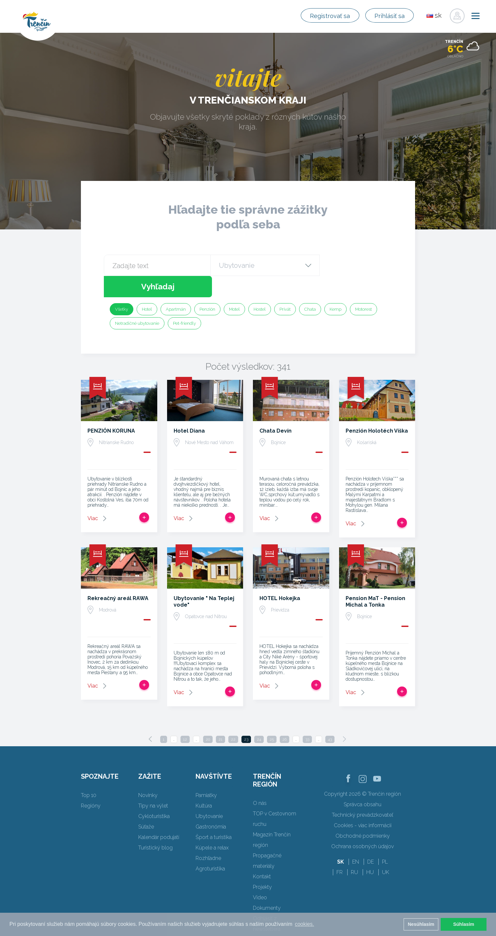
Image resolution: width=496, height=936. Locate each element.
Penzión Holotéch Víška (377, 409)
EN (355, 840)
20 (208, 718)
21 (220, 718)
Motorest (363, 287)
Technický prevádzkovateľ (362, 793)
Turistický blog (155, 826)
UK (385, 851)
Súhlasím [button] (463, 924)
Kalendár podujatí (158, 816)
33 (307, 718)
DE (370, 840)
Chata (310, 287)
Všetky (121, 287)
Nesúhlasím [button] (421, 924)
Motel (234, 287)
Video (260, 876)
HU (370, 851)
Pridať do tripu (144, 496)
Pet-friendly (184, 302)
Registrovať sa (322, 16)
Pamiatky (206, 774)
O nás (260, 782)
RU (354, 851)
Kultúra (204, 784)
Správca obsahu (362, 783)
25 (272, 718)
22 (233, 718)
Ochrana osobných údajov (362, 825)
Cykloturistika (154, 795)
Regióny (91, 784)
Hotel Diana (189, 409)
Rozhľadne (208, 837)
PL (385, 840)
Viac (92, 497)
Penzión (207, 287)
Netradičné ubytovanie (137, 302)
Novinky (148, 774)
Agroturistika (210, 847)
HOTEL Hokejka (279, 577)
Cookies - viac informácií (362, 804)
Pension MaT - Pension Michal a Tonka (375, 580)
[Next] (344, 717)
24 (259, 718)
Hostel (260, 287)
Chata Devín (275, 409)
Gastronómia (211, 805)
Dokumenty (267, 887)
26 (284, 718)
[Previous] (150, 717)
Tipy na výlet (153, 784)
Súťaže (146, 805)
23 (246, 718)
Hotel (147, 287)
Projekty (262, 866)
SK (340, 840)
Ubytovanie (209, 795)
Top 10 (88, 774)
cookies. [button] (304, 924)
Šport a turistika (214, 816)
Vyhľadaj (355, 265)
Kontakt (262, 855)
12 (185, 718)
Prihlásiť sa (387, 16)
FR (339, 851)
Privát (285, 287)
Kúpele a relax (212, 826)
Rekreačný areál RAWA (117, 577)
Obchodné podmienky (362, 814)
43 (330, 718)
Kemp (335, 287)
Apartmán (176, 287)
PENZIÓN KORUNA (111, 409)
